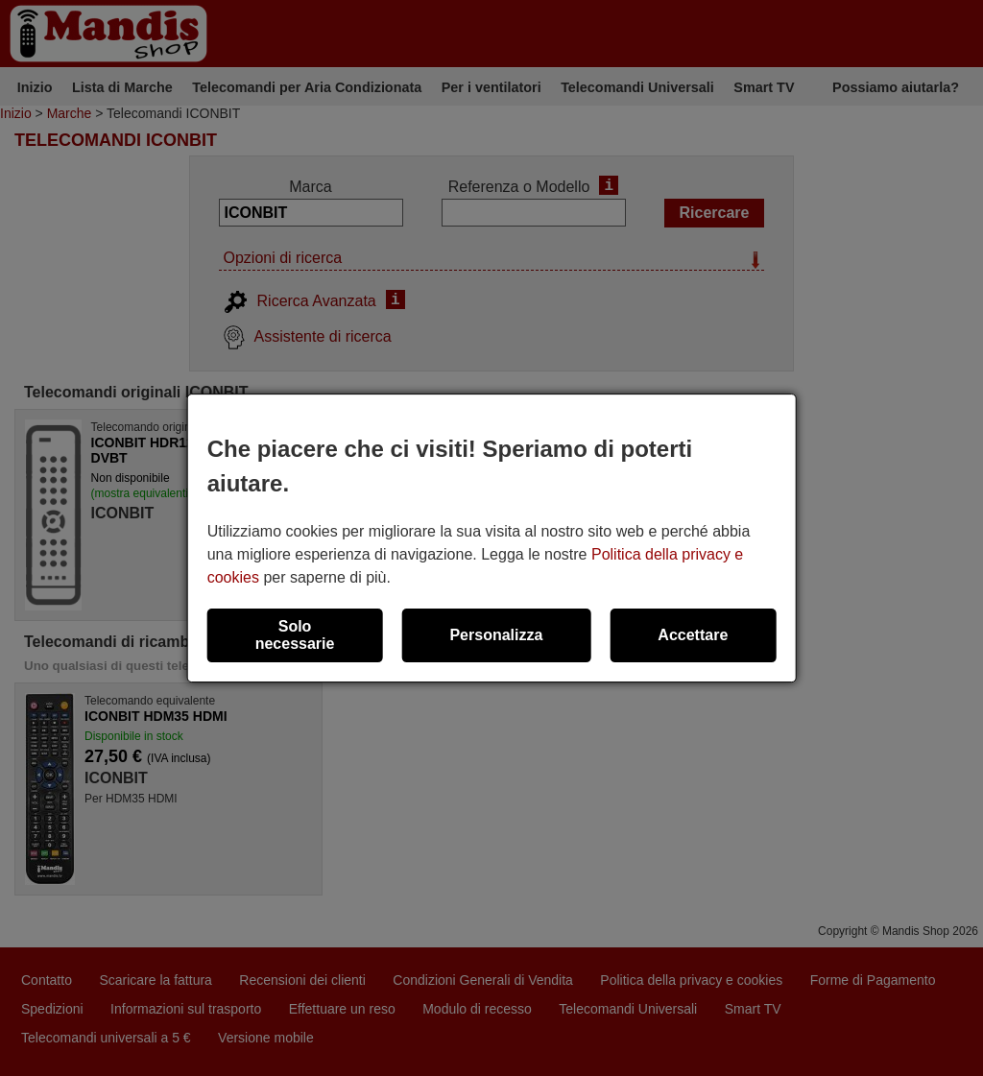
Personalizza (495, 635)
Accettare (693, 635)
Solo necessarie (295, 635)
